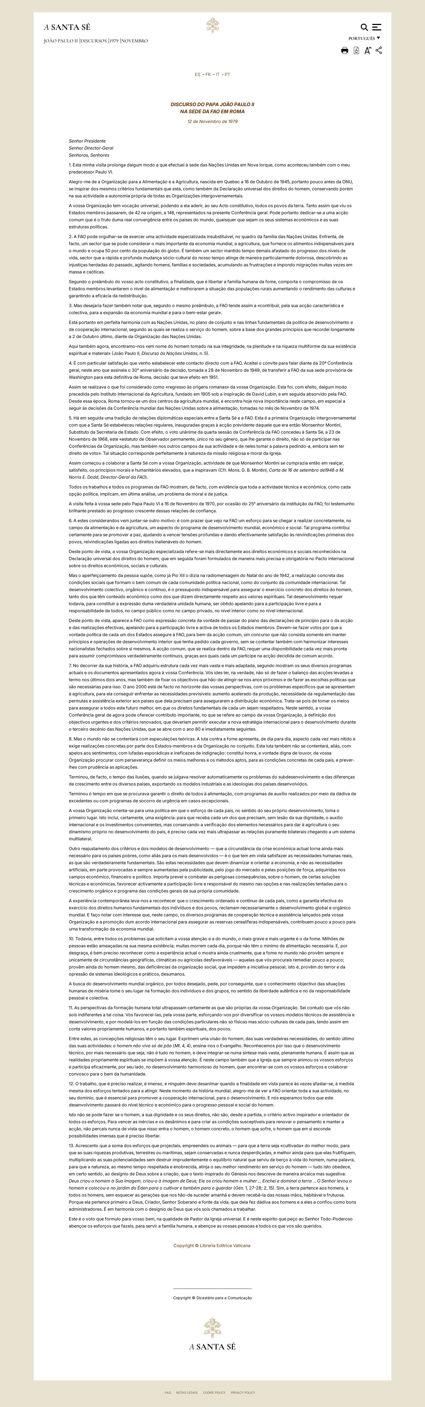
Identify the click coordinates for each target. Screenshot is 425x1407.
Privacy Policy (243, 1393)
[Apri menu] (376, 27)
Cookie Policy (214, 1393)
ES (197, 74)
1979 (115, 41)
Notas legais (187, 1393)
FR (208, 74)
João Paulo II (61, 41)
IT (218, 74)
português (361, 40)
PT (227, 74)
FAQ (168, 1393)
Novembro (134, 41)
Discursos (94, 41)
